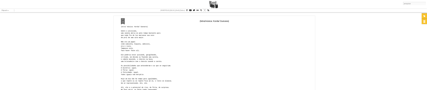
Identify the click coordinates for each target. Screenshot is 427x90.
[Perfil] (177, 10)
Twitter (194, 11)
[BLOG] (172, 10)
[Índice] (182, 10)
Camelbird (201, 11)
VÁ (204, 11)
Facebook (186, 11)
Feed (208, 11)
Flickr (197, 11)
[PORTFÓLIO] (165, 10)
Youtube (190, 11)
